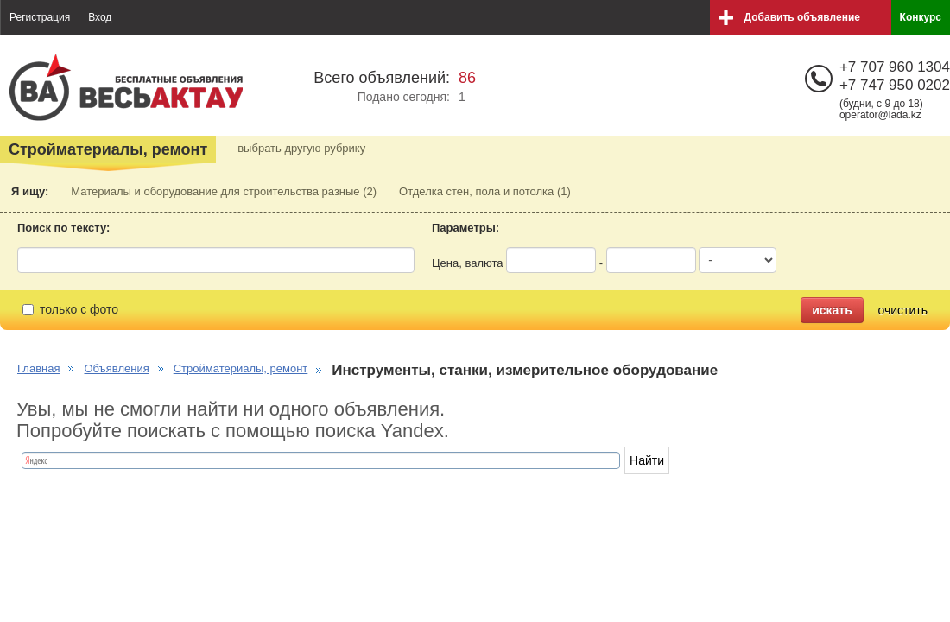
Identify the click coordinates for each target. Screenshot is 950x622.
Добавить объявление (802, 17)
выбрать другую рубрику (301, 148)
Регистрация (40, 17)
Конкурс (920, 17)
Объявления (116, 368)
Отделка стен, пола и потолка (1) (485, 191)
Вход (99, 17)
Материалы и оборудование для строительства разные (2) (224, 191)
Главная (38, 368)
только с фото (70, 309)
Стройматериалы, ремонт (241, 368)
